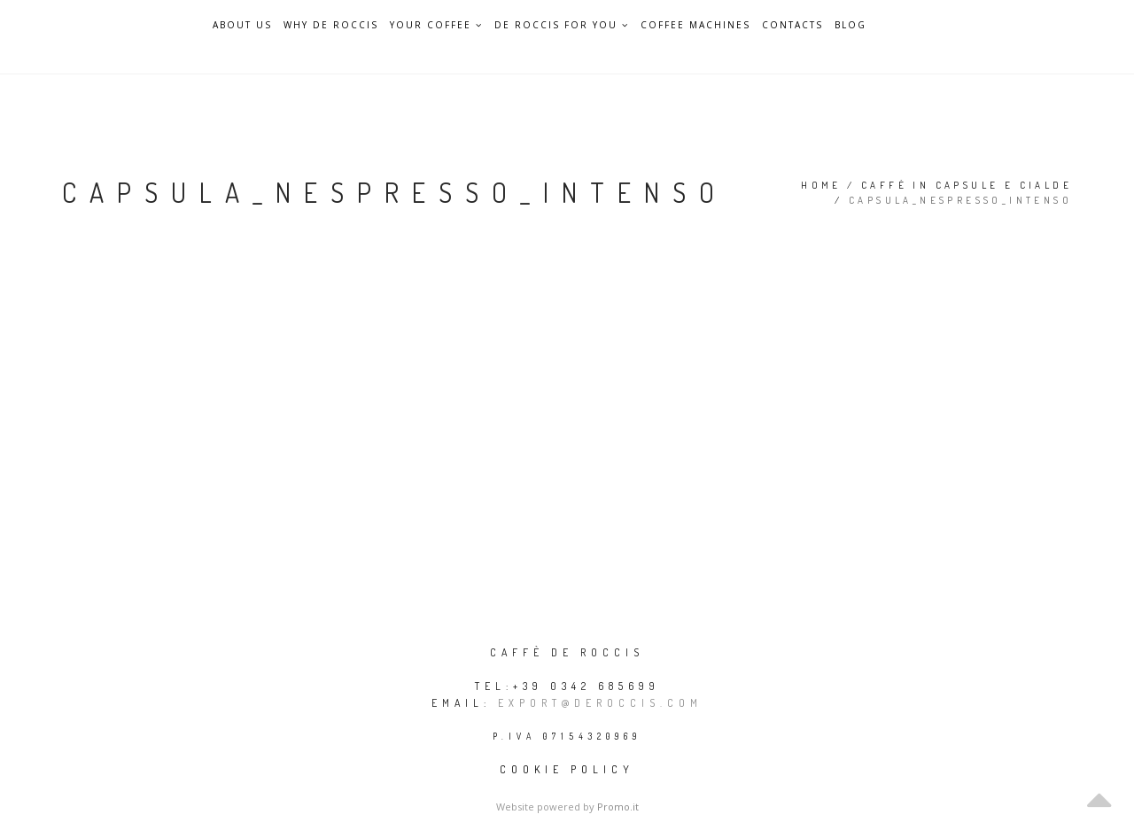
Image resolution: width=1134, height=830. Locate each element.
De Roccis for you (561, 25)
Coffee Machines (695, 25)
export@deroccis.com (600, 703)
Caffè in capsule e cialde (966, 185)
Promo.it (618, 806)
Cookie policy (567, 769)
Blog (850, 25)
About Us (242, 25)
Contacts (792, 25)
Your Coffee (436, 25)
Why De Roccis (331, 25)
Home (821, 185)
